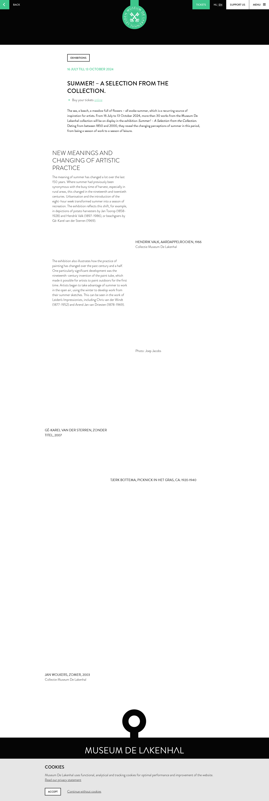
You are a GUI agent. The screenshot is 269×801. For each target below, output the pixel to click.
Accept (53, 792)
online (98, 100)
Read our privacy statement (63, 779)
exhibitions (78, 58)
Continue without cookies (84, 791)
